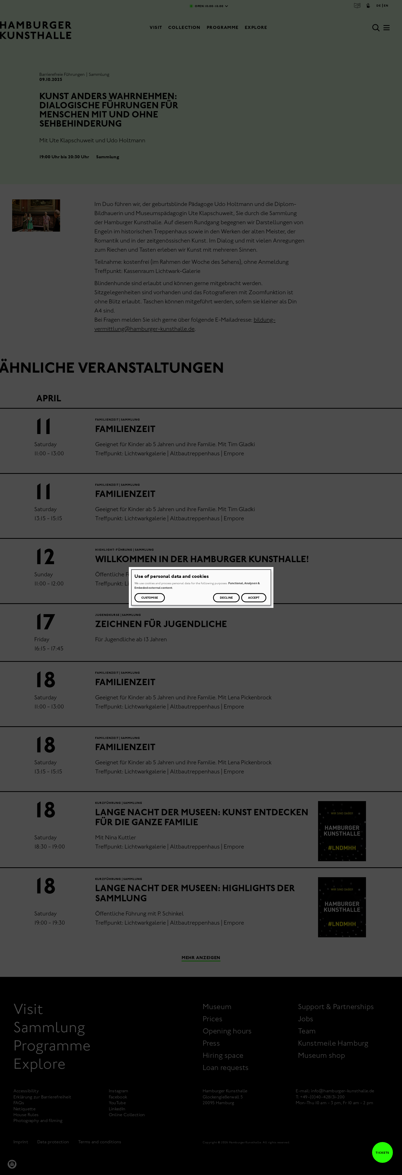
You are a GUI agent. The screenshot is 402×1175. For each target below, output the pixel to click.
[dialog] (201, 587)
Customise (149, 598)
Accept (253, 598)
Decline (226, 598)
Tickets (380, 1152)
